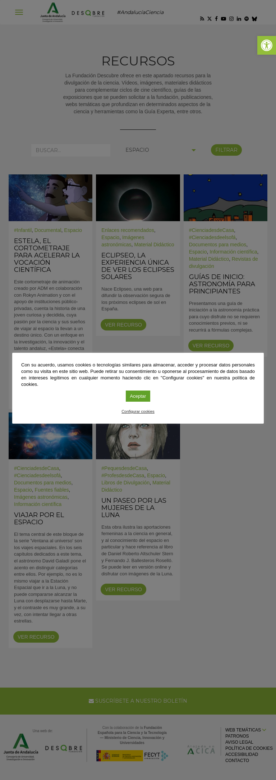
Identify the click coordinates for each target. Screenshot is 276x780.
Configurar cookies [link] (138, 411)
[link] (266, 45)
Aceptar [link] (138, 396)
